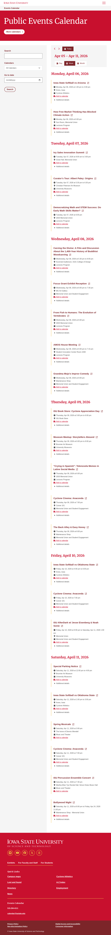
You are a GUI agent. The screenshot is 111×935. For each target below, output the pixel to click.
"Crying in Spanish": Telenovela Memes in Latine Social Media (78, 467)
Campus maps (14, 876)
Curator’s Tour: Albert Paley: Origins (74, 178)
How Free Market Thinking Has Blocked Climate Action (76, 113)
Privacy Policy (12, 924)
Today (67, 49)
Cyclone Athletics (64, 876)
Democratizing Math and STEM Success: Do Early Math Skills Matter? (78, 209)
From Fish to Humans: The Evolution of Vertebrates (74, 314)
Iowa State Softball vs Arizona (71, 82)
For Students (47, 863)
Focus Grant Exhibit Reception (71, 283)
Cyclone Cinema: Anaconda (70, 498)
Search (7, 51)
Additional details (62, 100)
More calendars (13, 32)
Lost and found (14, 882)
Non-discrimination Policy (17, 926)
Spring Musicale (63, 724)
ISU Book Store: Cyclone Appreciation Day (78, 411)
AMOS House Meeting (66, 344)
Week (69, 63)
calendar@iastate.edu (16, 913)
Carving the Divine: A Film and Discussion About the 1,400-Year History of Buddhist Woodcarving (76, 251)
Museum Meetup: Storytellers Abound (75, 436)
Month (81, 63)
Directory (11, 888)
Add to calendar (60, 96)
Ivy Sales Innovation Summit (70, 152)
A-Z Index (60, 882)
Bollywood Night (64, 802)
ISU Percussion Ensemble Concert (73, 777)
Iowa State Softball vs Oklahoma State (75, 564)
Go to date (9, 75)
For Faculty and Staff (28, 863)
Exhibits (11, 863)
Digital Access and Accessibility (68, 924)
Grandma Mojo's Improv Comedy (72, 373)
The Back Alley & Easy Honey (71, 527)
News (9, 894)
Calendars (9, 63)
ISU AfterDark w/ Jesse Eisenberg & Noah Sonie (75, 624)
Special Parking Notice (67, 666)
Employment (62, 888)
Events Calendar (11, 8)
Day (59, 63)
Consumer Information (64, 926)
